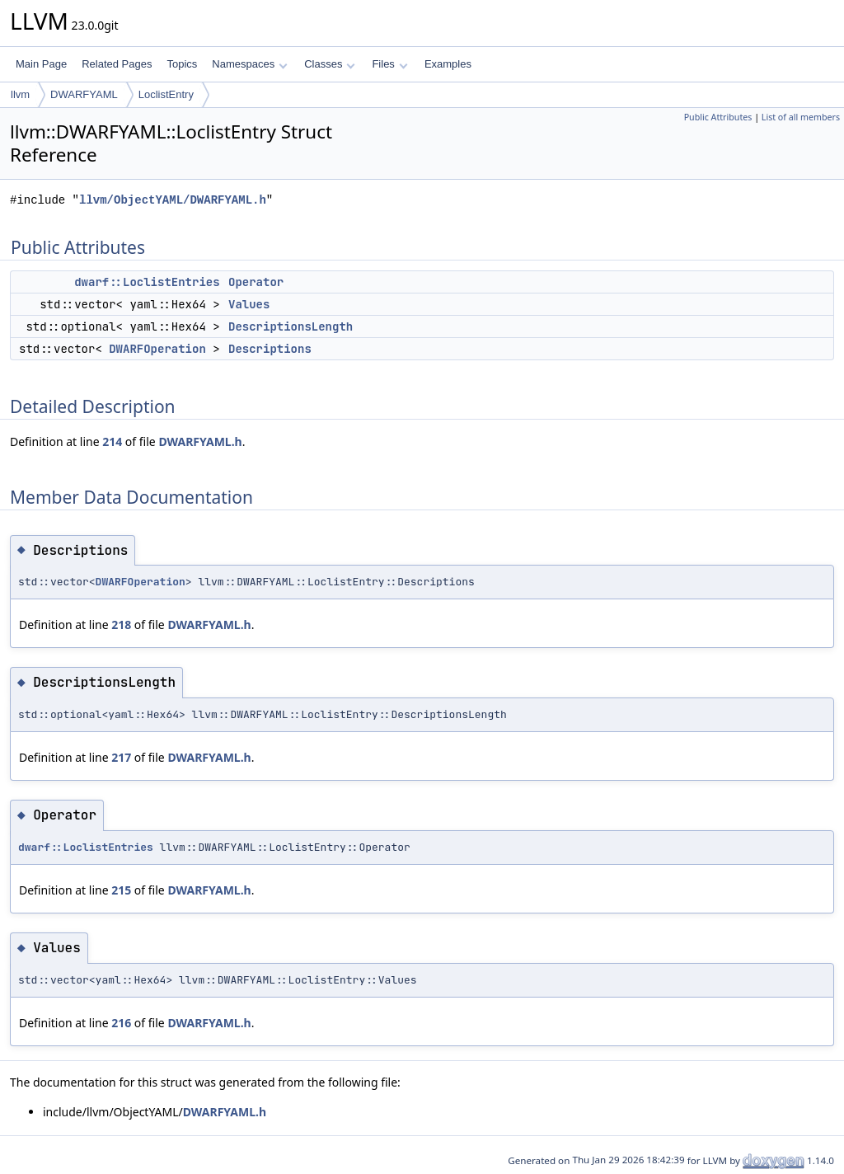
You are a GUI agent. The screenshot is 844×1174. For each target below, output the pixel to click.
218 (121, 624)
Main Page (41, 64)
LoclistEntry (166, 94)
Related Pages (117, 64)
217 (121, 757)
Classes (329, 64)
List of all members (801, 117)
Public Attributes (718, 117)
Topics (181, 64)
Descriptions (270, 348)
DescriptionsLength (290, 326)
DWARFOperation (157, 348)
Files (389, 64)
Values (249, 304)
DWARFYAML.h (199, 441)
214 (112, 441)
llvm (20, 94)
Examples (447, 64)
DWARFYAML (84, 94)
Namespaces (249, 64)
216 (121, 1023)
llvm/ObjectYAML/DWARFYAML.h (172, 200)
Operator (256, 282)
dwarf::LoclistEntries (146, 282)
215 (121, 890)
